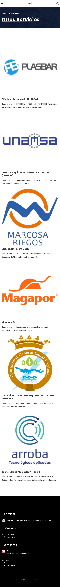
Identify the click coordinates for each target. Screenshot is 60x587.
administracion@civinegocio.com (19, 553)
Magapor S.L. (9, 322)
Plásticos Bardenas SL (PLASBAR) (20, 99)
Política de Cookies (9, 565)
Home (4, 14)
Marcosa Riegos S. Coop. (15, 248)
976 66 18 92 (11, 537)
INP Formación (39, 580)
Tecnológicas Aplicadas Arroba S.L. (22, 471)
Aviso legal (5, 560)
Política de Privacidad (9, 563)
